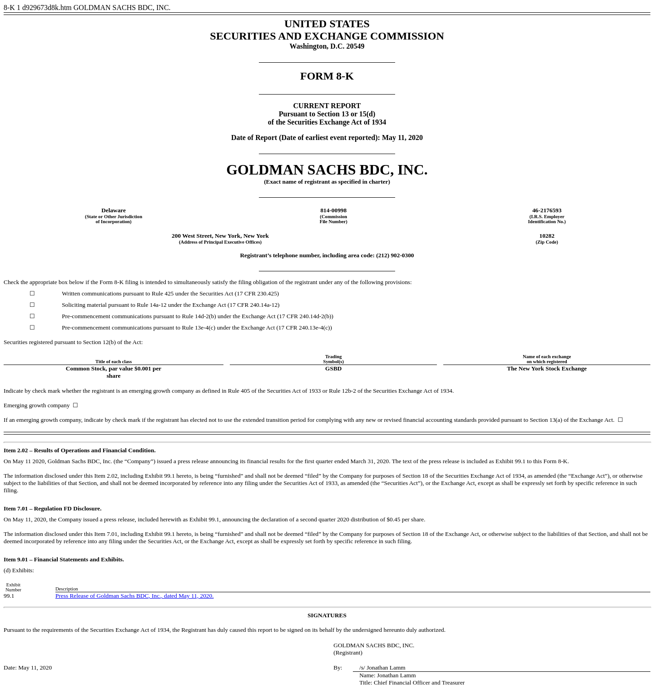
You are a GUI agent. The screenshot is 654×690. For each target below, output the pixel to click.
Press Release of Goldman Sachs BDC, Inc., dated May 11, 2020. (134, 595)
